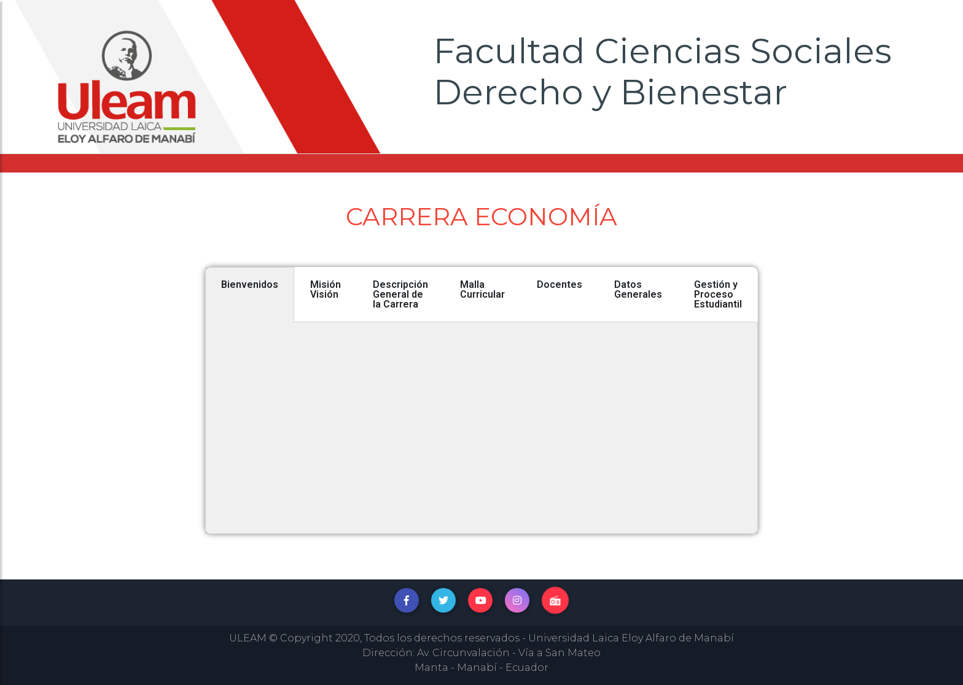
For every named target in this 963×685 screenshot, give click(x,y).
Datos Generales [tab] (638, 289)
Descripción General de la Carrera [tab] (400, 294)
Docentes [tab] (559, 284)
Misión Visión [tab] (325, 289)
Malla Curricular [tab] (482, 289)
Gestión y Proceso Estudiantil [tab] (718, 294)
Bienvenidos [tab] (249, 284)
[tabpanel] (481, 428)
